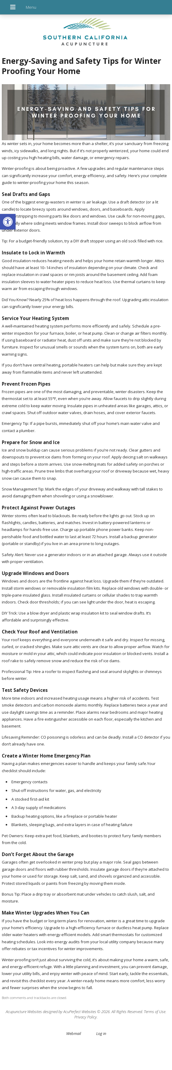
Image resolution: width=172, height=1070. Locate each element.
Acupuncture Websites (24, 1011)
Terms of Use (154, 1011)
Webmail (73, 1033)
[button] (8, 222)
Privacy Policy (85, 1017)
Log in (101, 1033)
